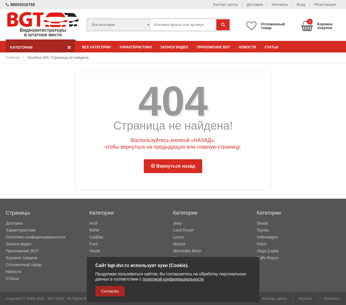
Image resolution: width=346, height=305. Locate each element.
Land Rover (183, 230)
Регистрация (325, 4)
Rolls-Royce (267, 258)
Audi (93, 223)
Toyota (262, 230)
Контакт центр (225, 4)
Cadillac (96, 237)
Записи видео (174, 47)
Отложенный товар (23, 264)
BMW (94, 230)
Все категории (96, 47)
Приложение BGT (213, 47)
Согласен (110, 291)
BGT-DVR (55, 298)
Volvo (261, 244)
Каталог (305, 298)
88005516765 (20, 4)
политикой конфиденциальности (173, 279)
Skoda (262, 223)
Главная (13, 57)
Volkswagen (267, 237)
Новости (247, 47)
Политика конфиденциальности (35, 237)
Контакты (280, 4)
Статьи (271, 47)
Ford (93, 244)
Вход (301, 4)
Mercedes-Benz (187, 251)
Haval (94, 251)
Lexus (178, 237)
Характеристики (135, 47)
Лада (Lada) (268, 251)
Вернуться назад (173, 166)
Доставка (255, 4)
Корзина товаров (21, 257)
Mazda (179, 244)
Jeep (177, 223)
